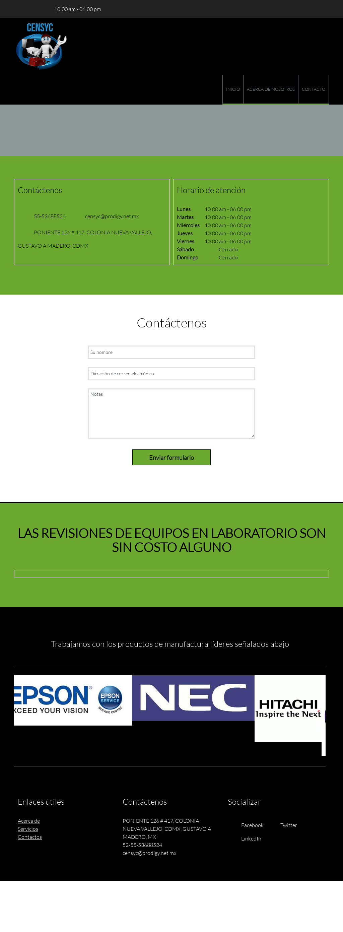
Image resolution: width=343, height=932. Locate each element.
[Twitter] (283, 825)
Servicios (28, 828)
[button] (72, 700)
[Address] (39, 9)
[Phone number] (19, 9)
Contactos (30, 836)
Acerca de (29, 820)
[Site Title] (41, 46)
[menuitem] (232, 90)
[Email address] (29, 9)
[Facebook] (247, 825)
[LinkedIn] (246, 838)
